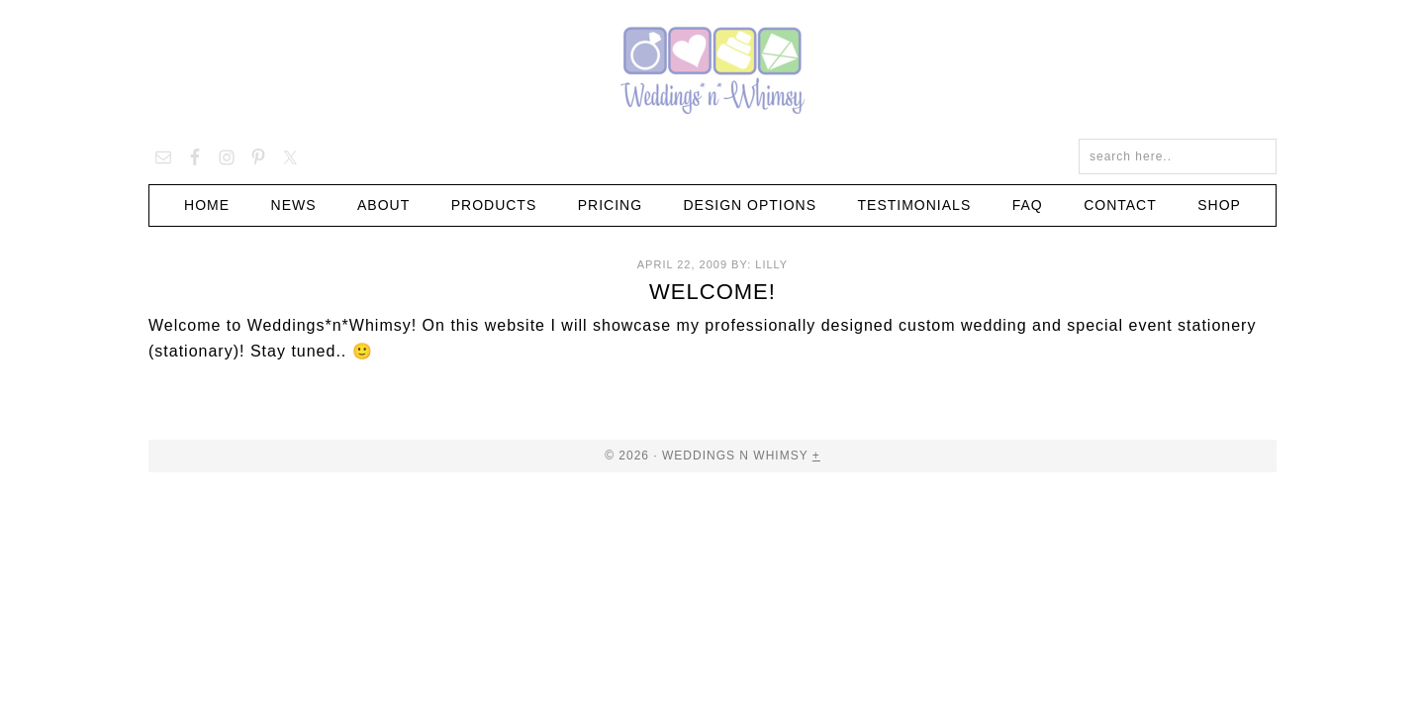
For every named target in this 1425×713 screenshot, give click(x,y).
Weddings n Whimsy (712, 69)
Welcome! (712, 291)
